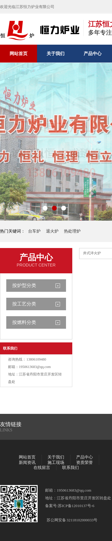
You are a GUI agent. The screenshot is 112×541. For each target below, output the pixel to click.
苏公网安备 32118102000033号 (72, 520)
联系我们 (10, 348)
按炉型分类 (24, 285)
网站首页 (18, 53)
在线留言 (41, 467)
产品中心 (93, 53)
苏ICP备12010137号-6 (76, 505)
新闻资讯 (27, 462)
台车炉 (34, 231)
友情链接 (11, 424)
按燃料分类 (24, 322)
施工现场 (55, 462)
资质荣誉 (84, 462)
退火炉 (52, 231)
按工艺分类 (24, 303)
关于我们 (56, 53)
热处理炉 (72, 231)
